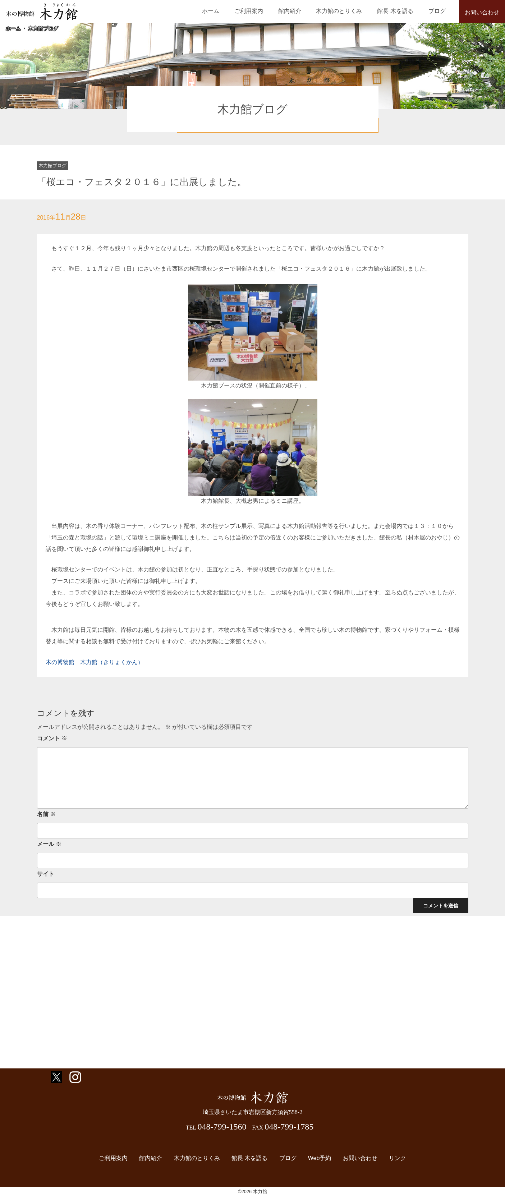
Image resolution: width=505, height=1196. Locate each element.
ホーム (243, 11)
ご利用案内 (275, 11)
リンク (387, 1158)
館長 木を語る (404, 11)
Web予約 (315, 1158)
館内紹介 (310, 11)
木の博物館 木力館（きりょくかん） (94, 662)
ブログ (440, 11)
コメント (52, 738)
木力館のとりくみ (354, 11)
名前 (46, 814)
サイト (45, 874)
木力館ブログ (43, 28)
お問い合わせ (482, 12)
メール (49, 844)
